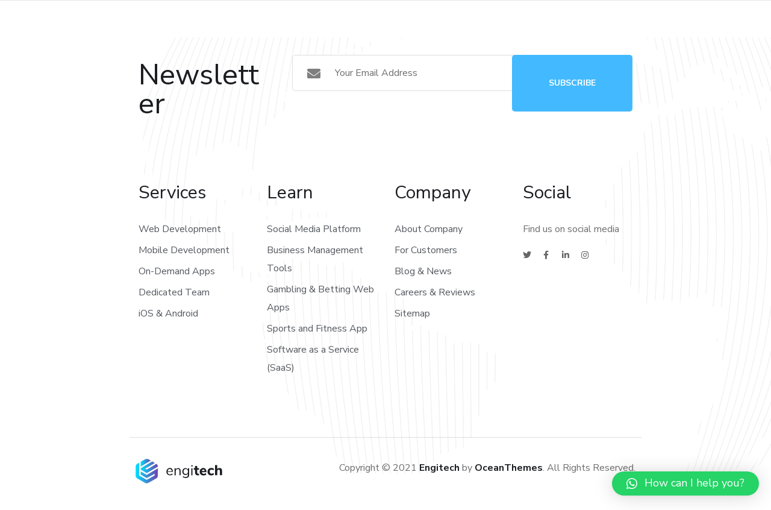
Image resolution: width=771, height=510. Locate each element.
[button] (685, 483)
